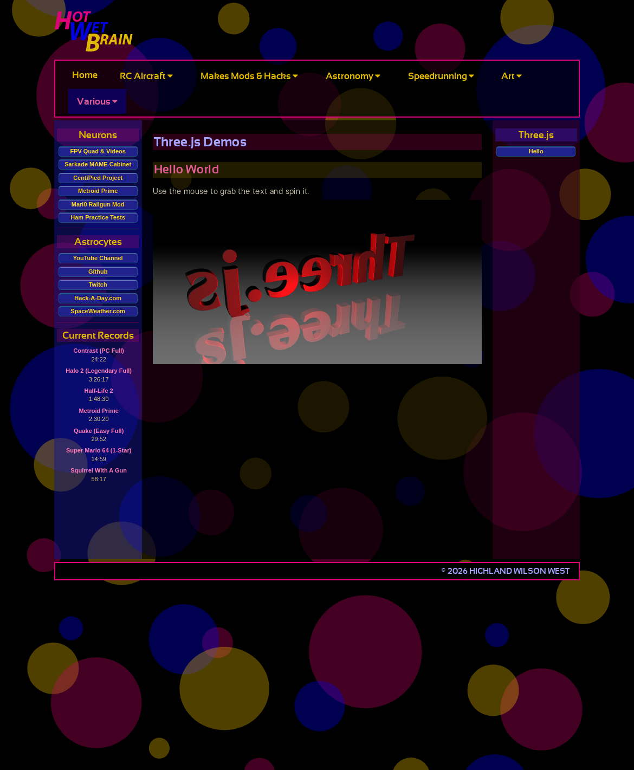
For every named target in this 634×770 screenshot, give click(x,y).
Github (97, 271)
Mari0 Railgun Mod (98, 204)
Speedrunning (441, 76)
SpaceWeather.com (97, 311)
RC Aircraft (146, 76)
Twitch (98, 284)
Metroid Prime (98, 190)
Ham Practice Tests (97, 217)
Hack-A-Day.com (97, 298)
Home (85, 75)
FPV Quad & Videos (98, 151)
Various (97, 101)
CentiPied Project (97, 177)
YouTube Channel (98, 258)
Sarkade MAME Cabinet (97, 164)
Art (511, 76)
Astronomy (353, 76)
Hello (536, 151)
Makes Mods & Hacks (249, 76)
